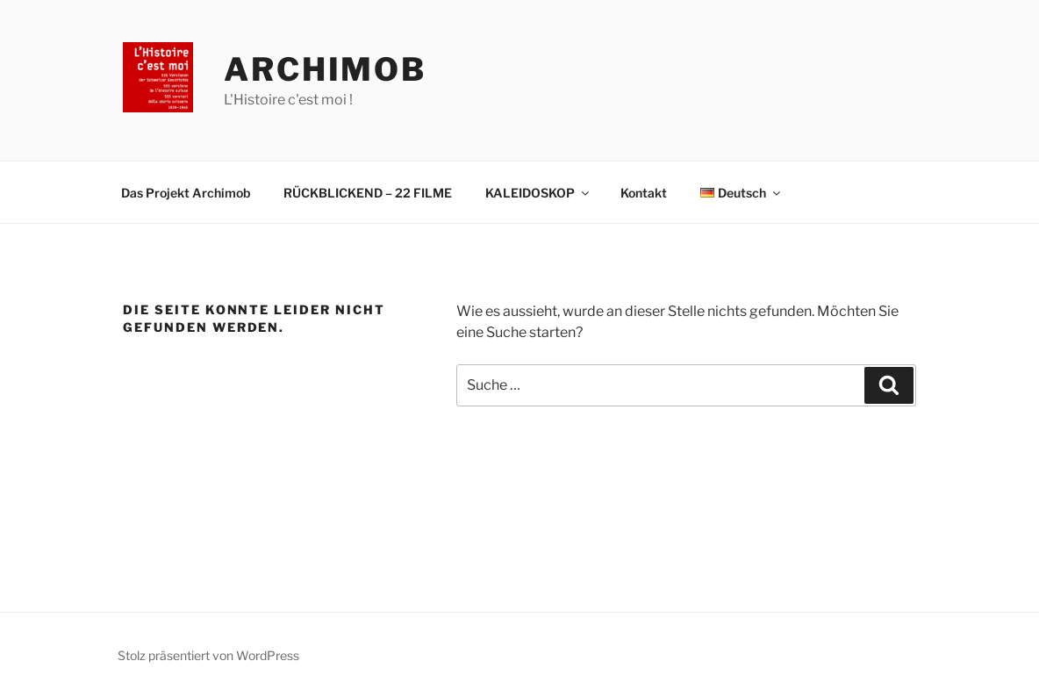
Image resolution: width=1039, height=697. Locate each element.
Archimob (325, 69)
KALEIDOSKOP (538, 192)
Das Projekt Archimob (185, 192)
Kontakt (643, 192)
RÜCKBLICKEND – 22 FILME (367, 192)
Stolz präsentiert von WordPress (208, 655)
